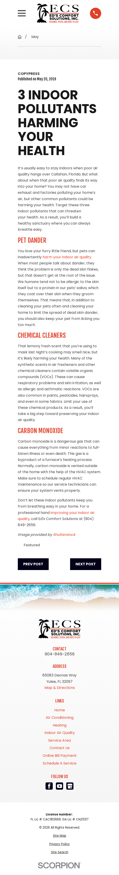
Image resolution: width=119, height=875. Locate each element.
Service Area (59, 740)
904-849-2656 (60, 654)
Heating (59, 725)
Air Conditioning (59, 717)
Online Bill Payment (60, 755)
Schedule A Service (59, 763)
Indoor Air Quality (59, 732)
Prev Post (33, 564)
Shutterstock (64, 534)
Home (59, 710)
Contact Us (60, 747)
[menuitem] (59, 836)
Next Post (86, 564)
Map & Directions (59, 687)
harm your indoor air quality (67, 257)
